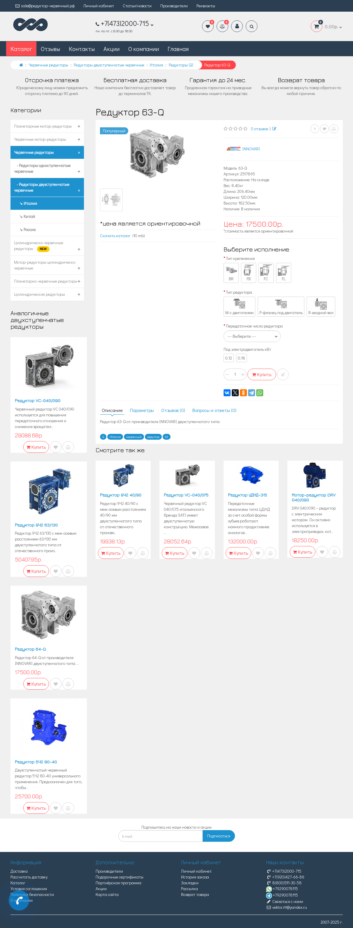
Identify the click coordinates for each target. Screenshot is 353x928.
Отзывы (50, 48)
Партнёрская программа (118, 882)
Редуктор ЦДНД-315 (247, 494)
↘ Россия (25, 229)
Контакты (82, 48)
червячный (134, 437)
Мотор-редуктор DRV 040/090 (314, 497)
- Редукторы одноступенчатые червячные (42, 168)
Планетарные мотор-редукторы (43, 126)
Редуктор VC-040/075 (186, 494)
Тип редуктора (239, 292)
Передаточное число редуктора (254, 326)
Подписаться (218, 836)
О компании (143, 48)
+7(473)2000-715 (283, 871)
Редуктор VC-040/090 (37, 400)
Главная (178, 48)
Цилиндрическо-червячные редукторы (38, 246)
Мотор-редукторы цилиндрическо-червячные (45, 265)
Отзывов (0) (173, 410)
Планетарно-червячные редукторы (45, 281)
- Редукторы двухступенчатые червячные (41, 187)
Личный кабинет (98, 5)
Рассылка (189, 888)
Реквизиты (205, 5)
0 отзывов (259, 128)
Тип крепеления (240, 258)
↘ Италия (25, 203)
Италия (115, 437)
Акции (111, 48)
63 (166, 437)
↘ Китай (24, 216)
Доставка (19, 871)
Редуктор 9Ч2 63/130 (36, 524)
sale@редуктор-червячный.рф (45, 5)
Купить (261, 374)
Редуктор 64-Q (30, 649)
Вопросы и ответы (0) (214, 410)
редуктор (153, 437)
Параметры (142, 410)
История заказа (195, 877)
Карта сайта (107, 894)
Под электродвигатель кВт (247, 349)
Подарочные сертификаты (119, 877)
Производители (174, 5)
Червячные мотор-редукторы (40, 139)
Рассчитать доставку (29, 877)
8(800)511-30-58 (284, 882)
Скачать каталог (115, 235)
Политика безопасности (32, 894)
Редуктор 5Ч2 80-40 (36, 761)
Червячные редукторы (34, 152)
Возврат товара (195, 894)
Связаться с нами (284, 901)
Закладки (190, 882)
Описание (112, 410)
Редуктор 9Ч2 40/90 (120, 494)
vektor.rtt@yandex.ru (286, 907)
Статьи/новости (137, 5)
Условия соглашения (28, 888)
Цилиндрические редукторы (39, 294)
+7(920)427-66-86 (285, 877)
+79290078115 (282, 888)
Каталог (17, 882)
